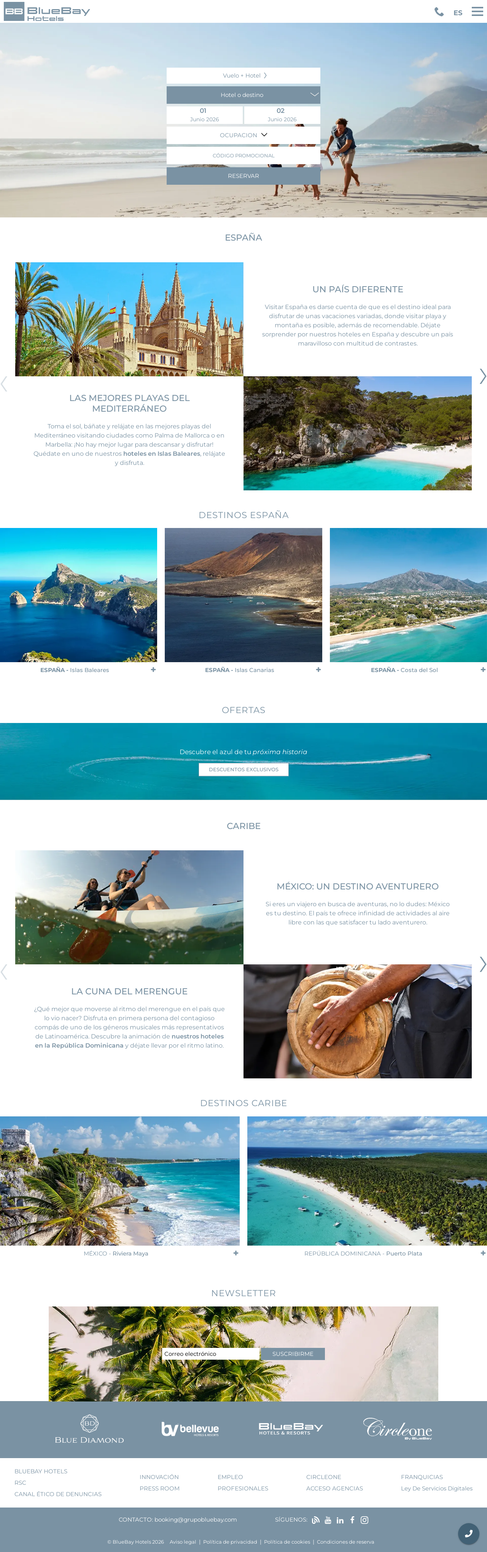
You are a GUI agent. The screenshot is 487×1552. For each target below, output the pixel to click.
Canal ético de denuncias (58, 1494)
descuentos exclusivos (244, 769)
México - (116, 1253)
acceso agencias (334, 1488)
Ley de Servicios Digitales (437, 1488)
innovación (159, 1477)
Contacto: (136, 1519)
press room (160, 1488)
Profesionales (243, 1488)
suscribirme (293, 1354)
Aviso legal (183, 1542)
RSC (20, 1482)
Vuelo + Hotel (242, 75)
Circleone (323, 1477)
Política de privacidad (230, 1542)
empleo (230, 1477)
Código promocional (244, 156)
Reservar (243, 176)
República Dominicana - (363, 1253)
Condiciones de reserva (345, 1542)
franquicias (422, 1477)
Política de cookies (287, 1542)
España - (74, 670)
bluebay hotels (40, 1471)
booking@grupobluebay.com (195, 1519)
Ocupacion (239, 135)
